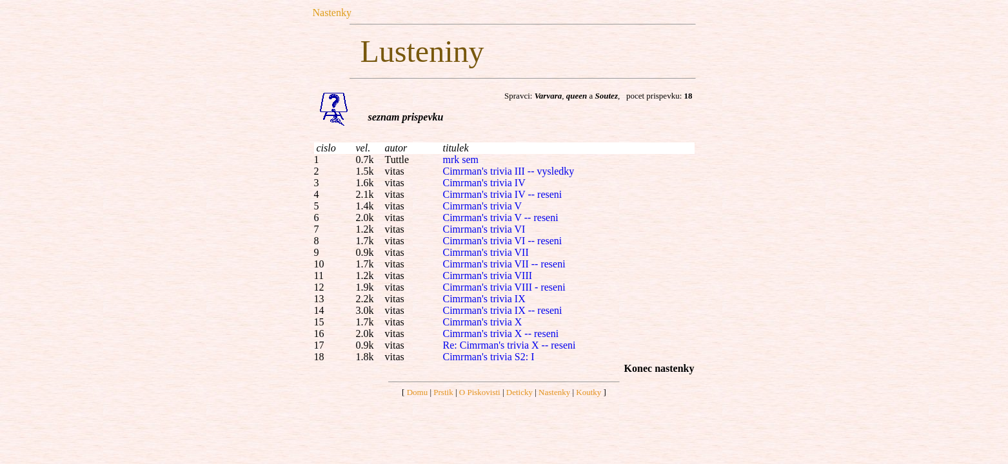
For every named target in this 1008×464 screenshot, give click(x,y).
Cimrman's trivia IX (484, 298)
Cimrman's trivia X (482, 321)
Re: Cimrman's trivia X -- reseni (509, 345)
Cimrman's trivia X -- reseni (501, 333)
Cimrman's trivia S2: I (489, 356)
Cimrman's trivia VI (484, 229)
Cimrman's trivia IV (484, 182)
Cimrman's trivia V (482, 205)
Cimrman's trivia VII (486, 252)
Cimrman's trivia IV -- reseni (502, 194)
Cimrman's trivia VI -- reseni (502, 240)
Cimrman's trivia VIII (488, 275)
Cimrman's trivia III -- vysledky (509, 171)
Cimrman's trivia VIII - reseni (504, 287)
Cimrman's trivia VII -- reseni (504, 263)
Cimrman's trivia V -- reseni (500, 217)
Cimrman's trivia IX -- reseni (502, 310)
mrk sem (461, 159)
